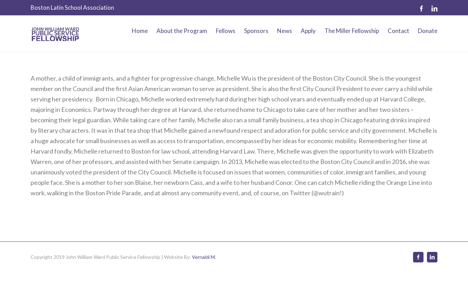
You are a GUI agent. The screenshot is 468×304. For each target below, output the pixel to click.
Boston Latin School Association (72, 7)
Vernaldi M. (204, 257)
